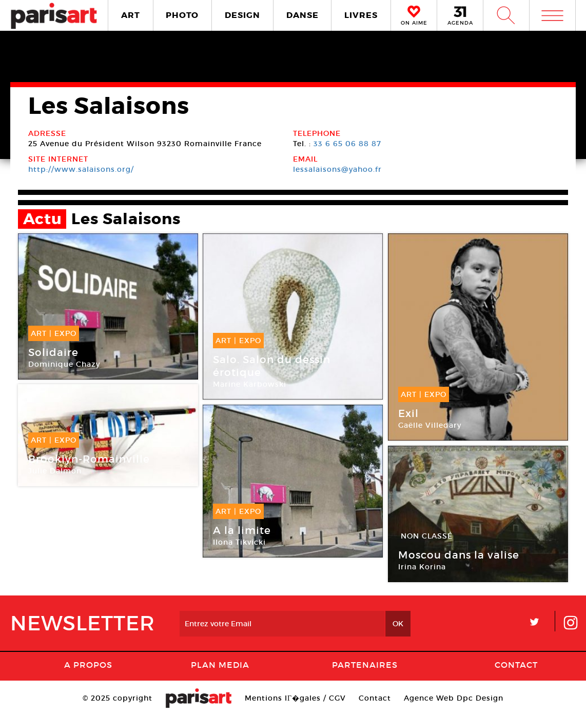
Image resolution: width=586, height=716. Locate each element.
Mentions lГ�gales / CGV (295, 698)
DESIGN (242, 15)
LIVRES (361, 15)
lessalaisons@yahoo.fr (337, 169)
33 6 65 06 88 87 (347, 143)
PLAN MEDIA (220, 665)
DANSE (302, 15)
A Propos (88, 665)
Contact (516, 665)
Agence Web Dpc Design (453, 698)
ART (130, 15)
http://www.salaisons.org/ (81, 169)
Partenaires (365, 665)
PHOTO (182, 15)
